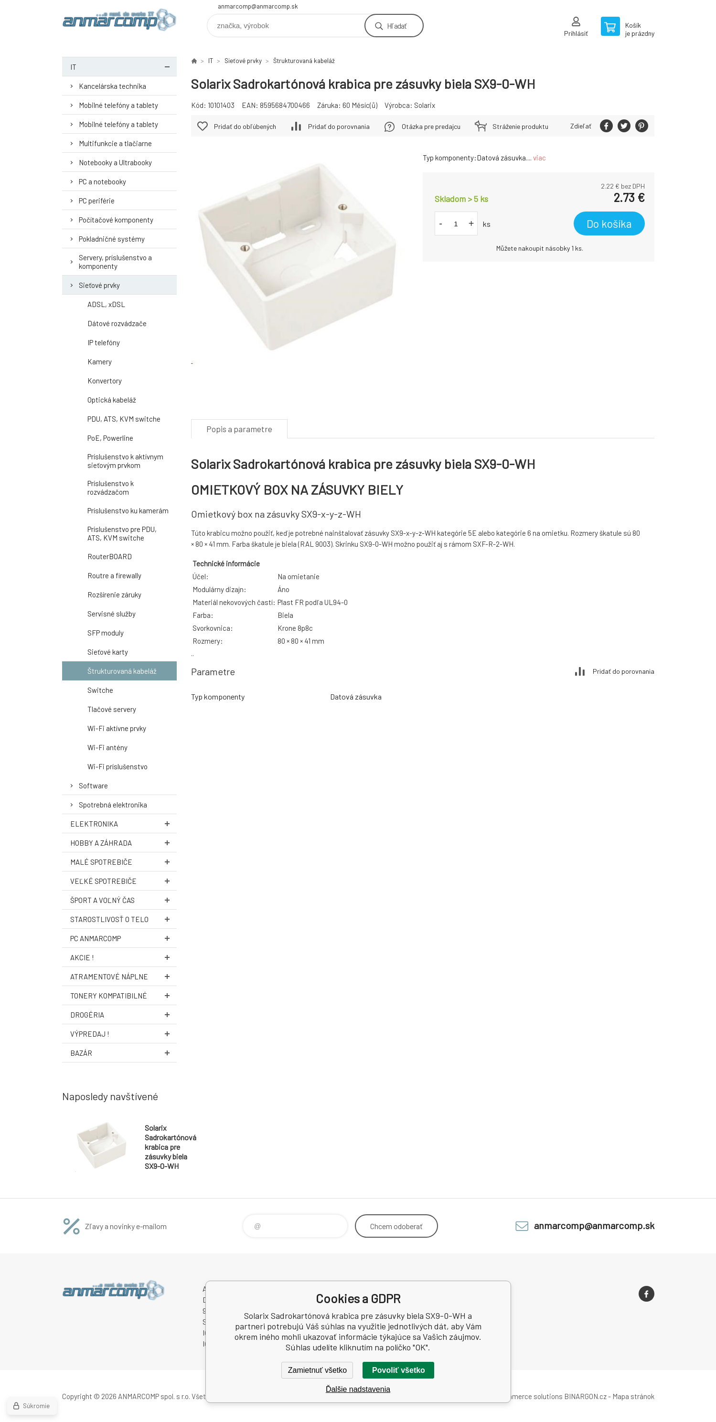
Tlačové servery (111, 709)
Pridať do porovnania (339, 126)
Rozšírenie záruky (114, 594)
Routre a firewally (114, 575)
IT (123, 66)
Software (93, 785)
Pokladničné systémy (112, 238)
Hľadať (396, 25)
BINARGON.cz (585, 1396)
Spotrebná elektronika (113, 804)
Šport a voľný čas (123, 900)
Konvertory (104, 380)
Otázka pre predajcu (431, 126)
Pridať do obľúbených (245, 126)
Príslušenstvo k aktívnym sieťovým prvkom (125, 460)
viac (539, 157)
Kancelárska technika (112, 86)
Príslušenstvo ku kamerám (128, 510)
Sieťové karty (107, 651)
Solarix (424, 105)
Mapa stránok (633, 1396)
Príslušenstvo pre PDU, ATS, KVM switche (122, 533)
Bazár (123, 1052)
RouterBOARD (109, 556)
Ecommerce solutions (528, 1396)
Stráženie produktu (520, 126)
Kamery (99, 361)
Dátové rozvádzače (117, 323)
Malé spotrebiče (123, 861)
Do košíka (609, 223)
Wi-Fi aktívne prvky (116, 728)
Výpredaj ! (123, 1033)
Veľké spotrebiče (123, 880)
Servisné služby (111, 613)
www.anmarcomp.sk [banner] (119, 22)
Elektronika (123, 823)
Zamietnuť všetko (317, 1370)
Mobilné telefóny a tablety (118, 105)
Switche (100, 690)
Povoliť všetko (398, 1370)
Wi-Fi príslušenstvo (117, 766)
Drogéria (123, 1014)
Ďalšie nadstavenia (358, 1389)
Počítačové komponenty (116, 219)
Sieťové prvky (99, 285)
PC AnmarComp (123, 938)
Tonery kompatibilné (123, 995)
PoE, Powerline (110, 438)
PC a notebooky (102, 181)
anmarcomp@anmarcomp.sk (258, 6)
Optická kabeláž (111, 399)
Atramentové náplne (123, 976)
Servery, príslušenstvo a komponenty (115, 261)
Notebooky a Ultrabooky (115, 162)
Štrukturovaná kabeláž (122, 671)
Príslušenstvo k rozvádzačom (110, 487)
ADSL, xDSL (106, 304)
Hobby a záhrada (123, 842)
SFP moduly (105, 632)
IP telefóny (103, 342)
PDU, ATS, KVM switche (123, 418)
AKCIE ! (123, 957)
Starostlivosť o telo (123, 919)
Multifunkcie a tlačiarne (115, 143)
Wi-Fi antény (107, 747)
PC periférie (97, 200)
